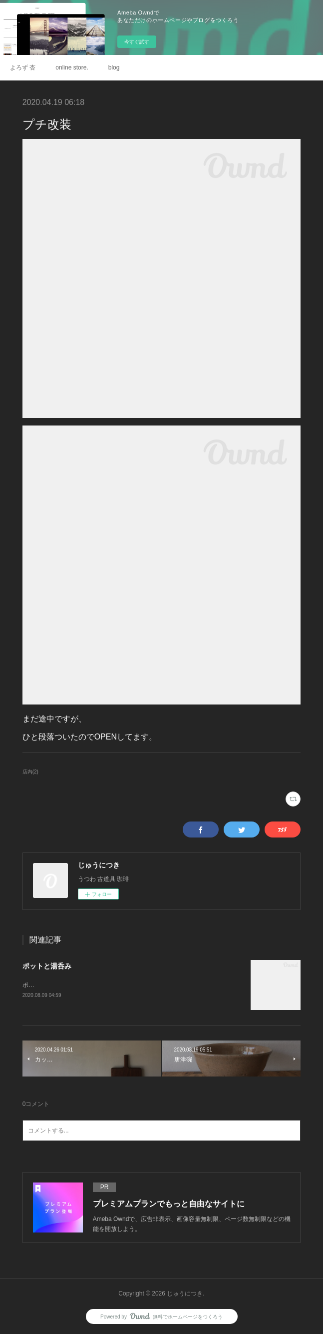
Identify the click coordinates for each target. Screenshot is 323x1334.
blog (114, 67)
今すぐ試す (136, 41)
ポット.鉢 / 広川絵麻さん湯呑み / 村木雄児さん (85, 985)
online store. (71, 67)
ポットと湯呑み (46, 966)
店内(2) (30, 771)
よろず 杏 (22, 67)
